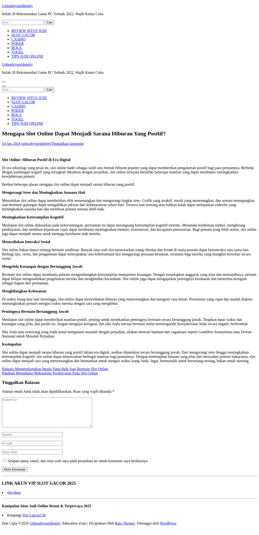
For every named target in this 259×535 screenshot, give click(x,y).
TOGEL (17, 52)
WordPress (168, 529)
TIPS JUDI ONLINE (27, 56)
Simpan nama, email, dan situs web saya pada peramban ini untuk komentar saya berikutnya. (78, 467)
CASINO (18, 39)
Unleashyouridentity (17, 6)
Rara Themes (125, 529)
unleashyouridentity (36, 144)
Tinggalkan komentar (67, 144)
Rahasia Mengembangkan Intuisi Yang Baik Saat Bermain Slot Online (55, 369)
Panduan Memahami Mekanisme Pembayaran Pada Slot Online (50, 373)
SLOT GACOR (23, 35)
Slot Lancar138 (33, 521)
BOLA (16, 48)
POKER (17, 44)
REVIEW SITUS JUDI (29, 31)
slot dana (14, 498)
